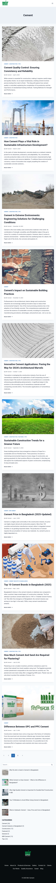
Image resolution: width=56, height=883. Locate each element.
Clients (49, 865)
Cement (6, 64)
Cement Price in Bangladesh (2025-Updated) (27, 514)
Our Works (16, 868)
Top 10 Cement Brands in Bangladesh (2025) (27, 584)
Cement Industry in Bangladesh (18, 581)
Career (36, 868)
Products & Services (24, 865)
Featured (21, 436)
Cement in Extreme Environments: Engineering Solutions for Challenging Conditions (24, 219)
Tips (19, 64)
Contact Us (41, 865)
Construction (13, 64)
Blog (41, 868)
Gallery (34, 865)
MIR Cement (12, 510)
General (4, 834)
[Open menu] (52, 3)
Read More (8, 93)
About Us (13, 865)
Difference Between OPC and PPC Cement (26, 726)
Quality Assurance (27, 868)
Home (6, 865)
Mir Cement (8, 75)
